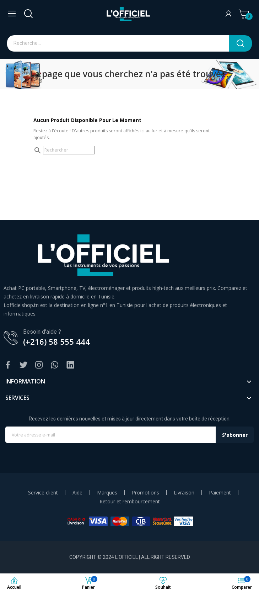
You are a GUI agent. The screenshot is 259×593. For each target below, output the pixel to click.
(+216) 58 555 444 (56, 341)
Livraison (184, 492)
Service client (43, 492)
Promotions (145, 492)
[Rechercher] (69, 150)
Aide (77, 492)
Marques (107, 492)
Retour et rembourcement (129, 501)
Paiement (220, 492)
